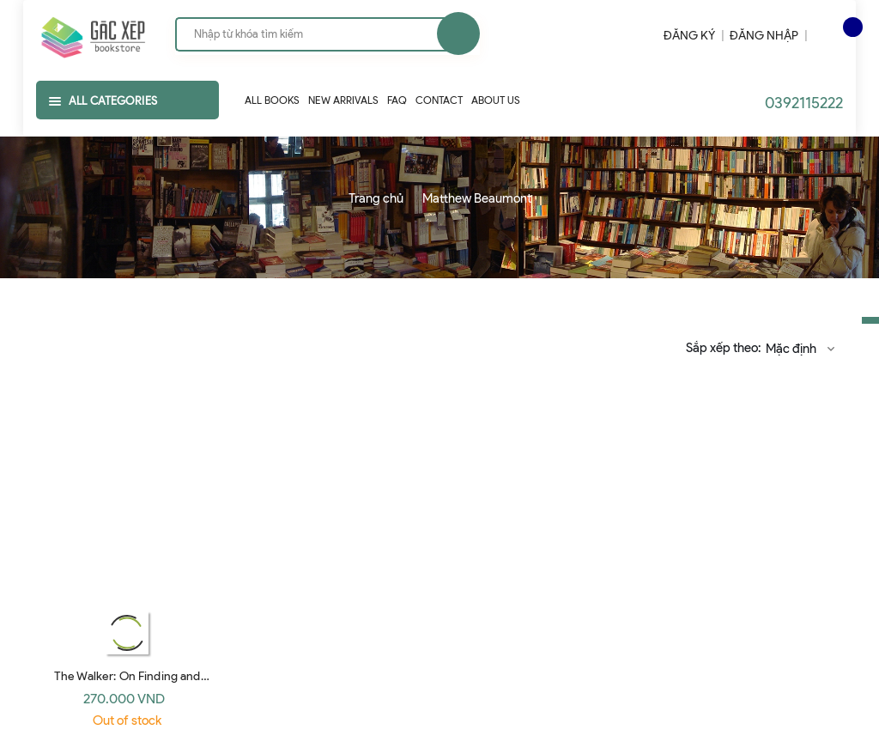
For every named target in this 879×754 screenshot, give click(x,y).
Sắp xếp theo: (723, 348)
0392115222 (804, 103)
